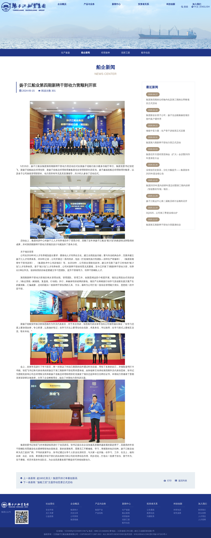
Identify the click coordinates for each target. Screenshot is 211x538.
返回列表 (181, 480)
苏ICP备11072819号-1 (158, 534)
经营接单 (105, 52)
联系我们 (202, 510)
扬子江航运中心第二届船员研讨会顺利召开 (166, 201)
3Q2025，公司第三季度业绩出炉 (162, 213)
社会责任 (81, 7)
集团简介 (74, 510)
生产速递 (65, 52)
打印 (168, 480)
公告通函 (150, 510)
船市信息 (145, 52)
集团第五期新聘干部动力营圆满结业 (163, 225)
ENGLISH (205, 7)
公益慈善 (49, 516)
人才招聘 (202, 520)
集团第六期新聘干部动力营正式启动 (163, 142)
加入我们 (164, 7)
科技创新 (151, 7)
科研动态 (177, 510)
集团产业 (99, 510)
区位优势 (202, 513)
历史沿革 (74, 513)
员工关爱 (49, 513)
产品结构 (99, 513)
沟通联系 (150, 516)
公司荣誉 (74, 516)
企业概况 (94, 7)
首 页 (69, 7)
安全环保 (49, 510)
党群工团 (125, 52)
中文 (196, 7)
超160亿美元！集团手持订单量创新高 (57, 478)
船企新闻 (85, 52)
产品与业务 (108, 7)
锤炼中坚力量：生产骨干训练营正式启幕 (165, 131)
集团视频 (74, 520)
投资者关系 (137, 7)
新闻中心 (123, 7)
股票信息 (150, 513)
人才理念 (202, 516)
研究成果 (177, 513)
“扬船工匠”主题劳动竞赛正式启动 (55, 482)
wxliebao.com (141, 534)
